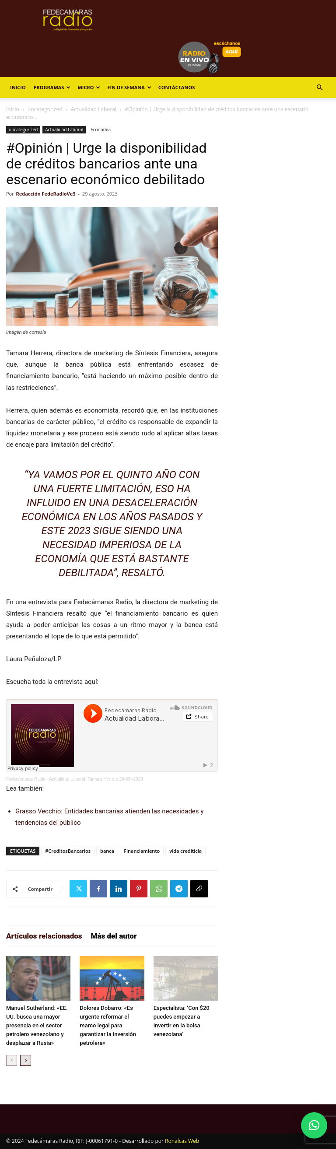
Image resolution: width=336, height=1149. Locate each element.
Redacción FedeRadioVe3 (46, 193)
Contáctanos (176, 87)
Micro (88, 87)
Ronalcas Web (182, 1141)
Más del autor (114, 936)
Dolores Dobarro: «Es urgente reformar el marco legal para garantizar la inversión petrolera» (108, 1025)
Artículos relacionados (44, 936)
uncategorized (45, 109)
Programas (52, 87)
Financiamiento (142, 851)
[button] (319, 88)
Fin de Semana (129, 87)
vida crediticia (185, 851)
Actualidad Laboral (93, 109)
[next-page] (25, 1060)
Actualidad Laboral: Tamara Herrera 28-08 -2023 (96, 779)
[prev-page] (11, 1060)
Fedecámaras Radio (26, 779)
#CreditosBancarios (68, 851)
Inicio (18, 87)
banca (107, 851)
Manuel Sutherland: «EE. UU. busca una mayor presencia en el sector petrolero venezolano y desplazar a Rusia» (37, 1025)
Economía (101, 129)
